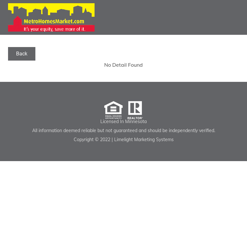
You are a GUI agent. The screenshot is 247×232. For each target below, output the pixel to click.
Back (21, 54)
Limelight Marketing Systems (144, 139)
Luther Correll (51, 17)
